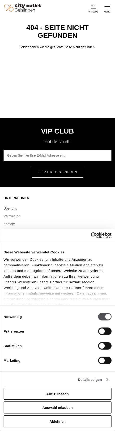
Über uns (10, 208)
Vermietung (12, 216)
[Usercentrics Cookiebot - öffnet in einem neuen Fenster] (90, 235)
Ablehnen (57, 421)
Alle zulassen (57, 394)
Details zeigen (90, 380)
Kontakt (9, 224)
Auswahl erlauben (57, 408)
